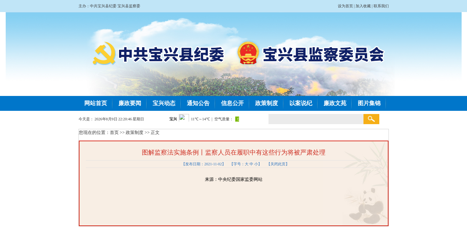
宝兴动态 (164, 103)
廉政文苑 (335, 103)
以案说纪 (300, 103)
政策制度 (266, 103)
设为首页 (345, 6)
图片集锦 (369, 103)
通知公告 (198, 103)
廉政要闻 (129, 103)
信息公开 (232, 103)
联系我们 (381, 6)
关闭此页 (278, 164)
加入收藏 (363, 6)
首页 (114, 132)
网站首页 (95, 103)
